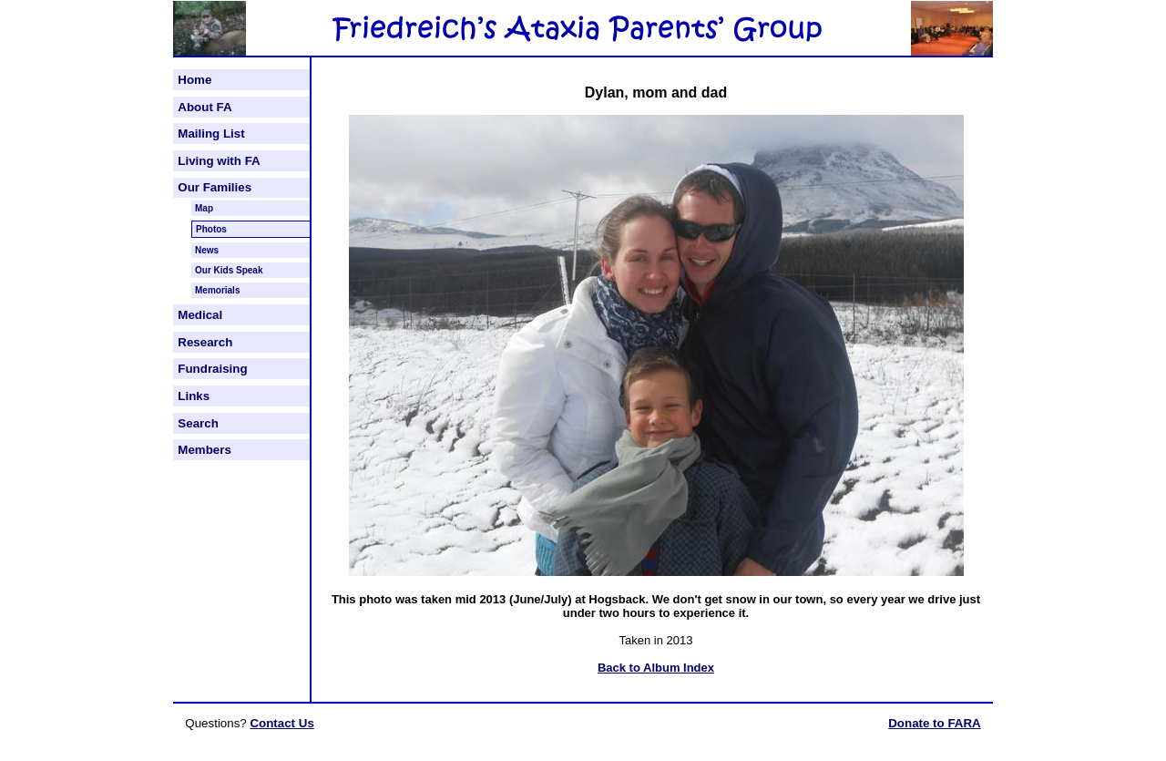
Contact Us (281, 723)
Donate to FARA (934, 723)
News (207, 250)
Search (198, 423)
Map (204, 208)
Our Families (214, 187)
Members (204, 450)
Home (194, 80)
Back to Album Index (656, 667)
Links (194, 396)
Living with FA (219, 161)
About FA (204, 107)
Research (205, 342)
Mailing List (211, 133)
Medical (200, 315)
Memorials (217, 290)
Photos (211, 229)
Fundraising (212, 368)
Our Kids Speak (228, 270)
